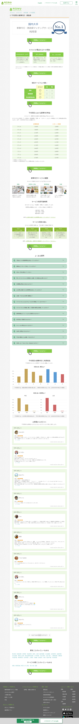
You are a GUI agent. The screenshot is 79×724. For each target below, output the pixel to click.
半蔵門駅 (14, 657)
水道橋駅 (47, 654)
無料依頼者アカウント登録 (11, 689)
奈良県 (73, 699)
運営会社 (45, 689)
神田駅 (24, 654)
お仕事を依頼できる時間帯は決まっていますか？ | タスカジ (40, 217)
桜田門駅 (48, 657)
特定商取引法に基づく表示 (49, 700)
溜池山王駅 (21, 656)
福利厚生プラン (8, 710)
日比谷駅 (42, 656)
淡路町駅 (59, 654)
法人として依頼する (9, 707)
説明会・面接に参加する (30, 689)
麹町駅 (60, 656)
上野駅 (31, 657)
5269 (39, 635)
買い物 (32, 665)
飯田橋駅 (42, 654)
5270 (42, 635)
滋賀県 (73, 702)
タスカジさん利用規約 (48, 697)
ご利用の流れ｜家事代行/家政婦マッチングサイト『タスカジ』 (41, 241)
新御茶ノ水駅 (42, 657)
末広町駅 (14, 656)
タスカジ (12, 12)
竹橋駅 (35, 657)
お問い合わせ (46, 702)
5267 (33, 635)
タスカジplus (46, 707)
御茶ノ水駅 (36, 654)
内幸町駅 (54, 657)
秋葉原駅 (19, 654)
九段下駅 (48, 656)
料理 (22, 665)
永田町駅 (53, 654)
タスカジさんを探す (9, 692)
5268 (36, 635)
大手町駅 (36, 656)
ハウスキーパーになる (51, 2)
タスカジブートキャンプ (49, 712)
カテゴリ (19, 12)
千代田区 (32, 12)
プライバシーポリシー (48, 692)
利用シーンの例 (8, 697)
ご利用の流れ (8, 694)
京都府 (73, 696)
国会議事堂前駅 (29, 656)
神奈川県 (64, 694)
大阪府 (73, 691)
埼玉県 (64, 699)
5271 (46, 635)
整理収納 (17, 665)
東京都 (26, 12)
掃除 (13, 665)
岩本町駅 (26, 657)
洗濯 (36, 665)
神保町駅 (20, 657)
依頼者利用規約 (47, 694)
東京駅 (14, 654)
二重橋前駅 (54, 656)
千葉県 (64, 696)
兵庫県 (73, 694)
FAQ (6, 700)
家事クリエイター (47, 715)
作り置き (26, 665)
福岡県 (64, 703)
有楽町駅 (29, 654)
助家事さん (46, 710)
